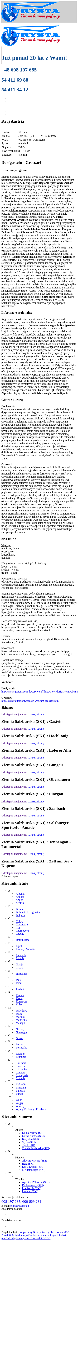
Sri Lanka (21, 1069)
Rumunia (21, 1056)
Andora (20, 896)
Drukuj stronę (36, 714)
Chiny (19, 921)
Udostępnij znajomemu (14, 714)
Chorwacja (22, 924)
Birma (19, 909)
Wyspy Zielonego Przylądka (31, 1109)
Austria (20, 902)
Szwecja (20, 1078)
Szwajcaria (22, 1075)
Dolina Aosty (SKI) (33, 1185)
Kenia (19, 998)
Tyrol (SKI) (28, 1145)
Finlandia (21, 955)
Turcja (19, 1093)
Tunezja (20, 1090)
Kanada (20, 995)
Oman (19, 1038)
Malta (19, 1013)
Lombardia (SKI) (31, 1188)
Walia (19, 1099)
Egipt (19, 946)
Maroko (20, 1016)
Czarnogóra (22, 930)
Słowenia (21, 1066)
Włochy (20, 1106)
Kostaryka (21, 1001)
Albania (20, 893)
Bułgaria (20, 915)
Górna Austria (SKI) (33, 1136)
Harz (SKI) (28, 1163)
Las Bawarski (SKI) (33, 1166)
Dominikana (23, 939)
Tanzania (21, 1087)
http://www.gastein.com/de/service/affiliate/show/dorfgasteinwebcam (39, 691)
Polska (19, 1044)
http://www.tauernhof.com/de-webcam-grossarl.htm (30, 700)
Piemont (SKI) (30, 1191)
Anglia (19, 899)
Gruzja (19, 967)
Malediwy (21, 1010)
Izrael (19, 982)
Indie (19, 979)
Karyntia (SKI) (30, 1139)
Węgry (19, 1103)
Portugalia (21, 1047)
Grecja (19, 964)
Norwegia (21, 1032)
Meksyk (20, 1022)
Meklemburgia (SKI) (33, 1169)
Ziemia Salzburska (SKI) (36, 1148)
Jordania (20, 989)
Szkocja (20, 1072)
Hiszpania (21, 973)
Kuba (19, 1004)
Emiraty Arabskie (25, 949)
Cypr (18, 927)
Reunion (20, 1053)
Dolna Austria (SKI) (33, 1132)
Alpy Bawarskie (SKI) (34, 1160)
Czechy (20, 933)
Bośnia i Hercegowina (28, 912)
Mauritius (21, 1019)
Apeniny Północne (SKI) (36, 1182)
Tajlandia (21, 1084)
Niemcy (20, 1029)
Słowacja (21, 1062)
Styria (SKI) (29, 1142)
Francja (20, 958)
